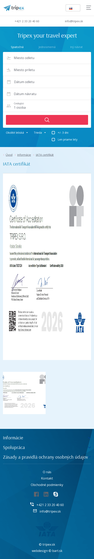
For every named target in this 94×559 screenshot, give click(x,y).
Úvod (9, 155)
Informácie (24, 155)
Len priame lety (67, 139)
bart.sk (57, 551)
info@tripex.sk (70, 21)
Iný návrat (76, 47)
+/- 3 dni (63, 132)
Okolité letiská (17, 132)
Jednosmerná (47, 47)
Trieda (40, 132)
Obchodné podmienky (47, 485)
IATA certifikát (45, 155)
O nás (47, 472)
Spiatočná (17, 47)
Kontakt (47, 478)
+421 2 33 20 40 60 (23, 21)
